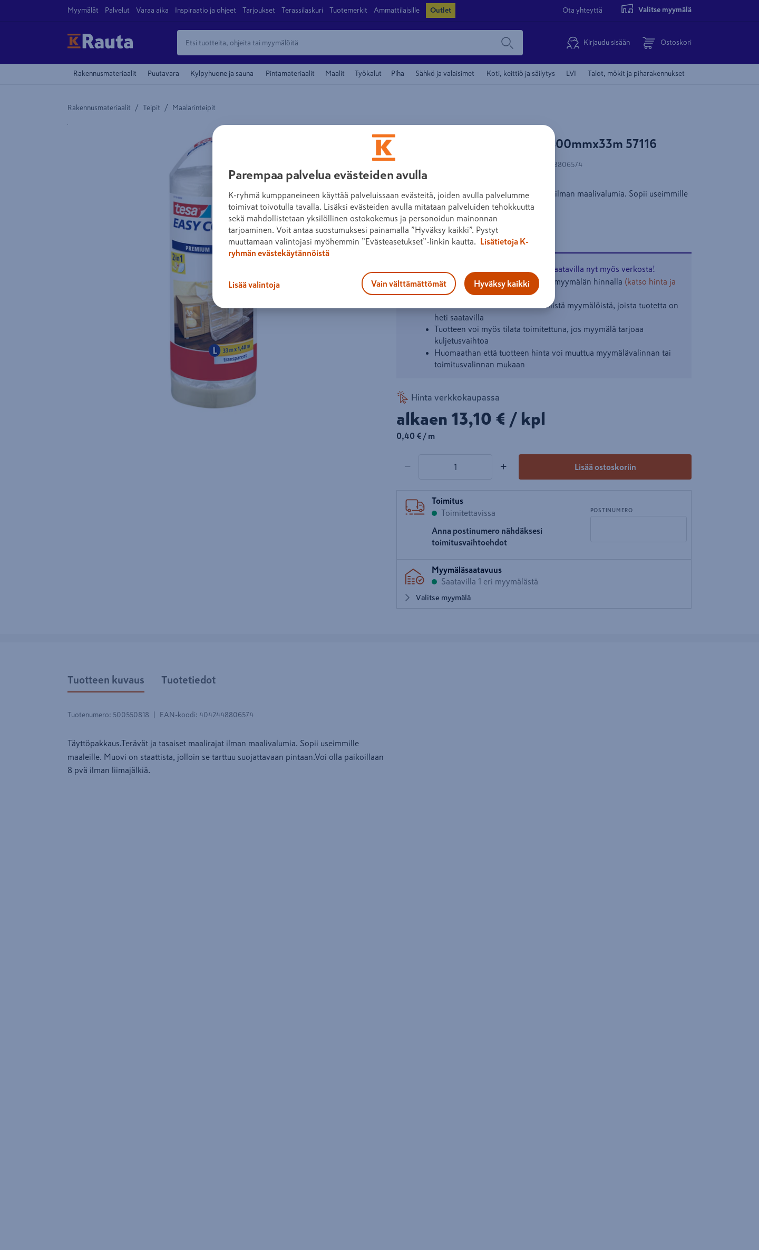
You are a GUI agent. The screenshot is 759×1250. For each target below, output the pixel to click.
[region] (383, 216)
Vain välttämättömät (408, 283)
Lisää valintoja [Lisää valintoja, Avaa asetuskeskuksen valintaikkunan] (254, 284)
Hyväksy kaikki (502, 283)
